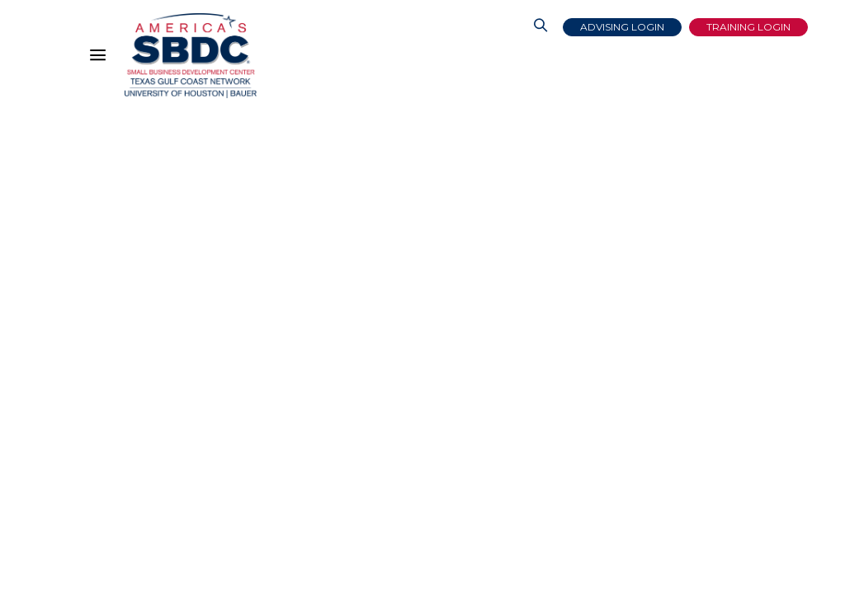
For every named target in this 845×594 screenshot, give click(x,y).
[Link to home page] (191, 55)
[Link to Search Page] (540, 27)
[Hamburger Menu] (101, 58)
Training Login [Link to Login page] (748, 27)
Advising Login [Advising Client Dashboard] (622, 27)
